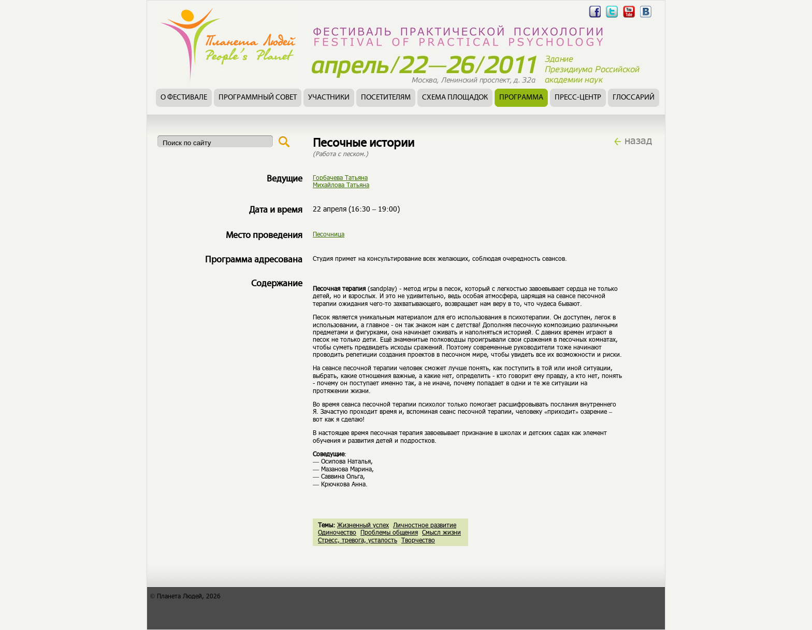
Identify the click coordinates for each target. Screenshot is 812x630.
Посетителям (386, 98)
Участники (329, 98)
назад (638, 140)
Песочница (328, 233)
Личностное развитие (424, 524)
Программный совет (258, 98)
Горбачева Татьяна (340, 177)
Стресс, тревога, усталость (357, 539)
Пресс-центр (578, 98)
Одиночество (337, 532)
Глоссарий (634, 98)
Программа (521, 98)
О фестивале (184, 98)
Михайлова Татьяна (341, 184)
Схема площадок (455, 98)
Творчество (418, 539)
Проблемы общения (389, 532)
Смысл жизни (441, 532)
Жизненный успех (363, 524)
